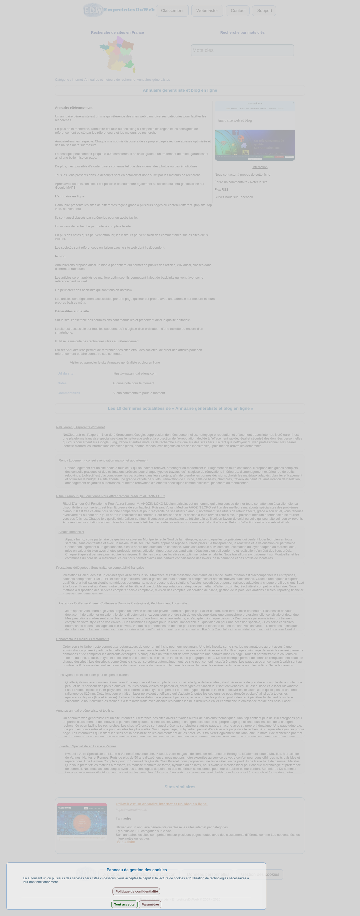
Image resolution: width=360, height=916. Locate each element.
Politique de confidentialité (136, 891)
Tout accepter (124, 904)
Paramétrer (150, 904)
